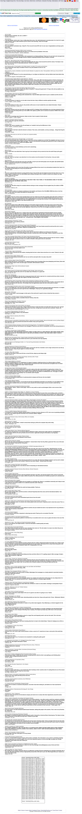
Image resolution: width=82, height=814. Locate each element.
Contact (60, 810)
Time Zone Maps (20, 0)
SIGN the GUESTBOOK (54, 25)
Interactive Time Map (46, 0)
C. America (43, 10)
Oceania (63, 10)
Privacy (38, 810)
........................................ (33, 800)
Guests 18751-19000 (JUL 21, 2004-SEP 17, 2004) (33, 775)
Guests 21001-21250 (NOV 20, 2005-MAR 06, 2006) (33, 763)
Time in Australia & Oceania (34, 16)
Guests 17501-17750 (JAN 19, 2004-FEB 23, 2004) (33, 781)
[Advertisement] (29, 5)
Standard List (74, 16)
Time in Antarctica (67, 16)
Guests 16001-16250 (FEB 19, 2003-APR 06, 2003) (33, 788)
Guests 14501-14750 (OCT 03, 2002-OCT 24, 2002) (33, 796)
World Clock (32, 0)
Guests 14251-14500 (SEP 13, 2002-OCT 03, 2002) (33, 797)
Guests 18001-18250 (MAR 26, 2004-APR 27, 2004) (33, 778)
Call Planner (38, 0)
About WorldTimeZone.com (46, 810)
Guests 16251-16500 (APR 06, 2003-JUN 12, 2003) (33, 787)
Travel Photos (55, 810)
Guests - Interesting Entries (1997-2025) (33, 757)
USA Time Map (3, 10)
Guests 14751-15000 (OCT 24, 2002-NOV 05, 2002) (33, 795)
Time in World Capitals (5, 16)
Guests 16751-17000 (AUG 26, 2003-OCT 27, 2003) (33, 785)
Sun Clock (27, 0)
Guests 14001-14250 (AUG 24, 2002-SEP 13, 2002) (33, 798)
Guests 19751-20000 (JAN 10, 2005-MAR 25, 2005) (33, 770)
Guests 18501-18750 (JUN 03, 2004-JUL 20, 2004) (33, 776)
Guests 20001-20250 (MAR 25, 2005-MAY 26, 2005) (33, 769)
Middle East (57, 10)
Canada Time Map (11, 10)
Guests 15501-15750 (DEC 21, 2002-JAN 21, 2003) (33, 791)
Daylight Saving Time (11, 0)
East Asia (48, 10)
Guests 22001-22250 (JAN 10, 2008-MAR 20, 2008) (33, 758)
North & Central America (15, 16)
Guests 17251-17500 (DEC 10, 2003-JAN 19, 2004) (33, 782)
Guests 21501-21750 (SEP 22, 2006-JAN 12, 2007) (33, 761)
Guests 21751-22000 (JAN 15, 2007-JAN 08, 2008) (33, 760)
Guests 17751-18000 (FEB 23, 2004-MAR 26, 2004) (33, 780)
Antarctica (68, 10)
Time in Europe (24, 16)
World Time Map (74, 10)
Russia (31, 10)
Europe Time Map (19, 10)
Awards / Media (28, 810)
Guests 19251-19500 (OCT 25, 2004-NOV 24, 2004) (33, 772)
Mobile (19, 810)
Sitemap (23, 810)
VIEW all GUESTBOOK (12, 25)
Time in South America (51, 16)
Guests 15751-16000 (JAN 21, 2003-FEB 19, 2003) (33, 790)
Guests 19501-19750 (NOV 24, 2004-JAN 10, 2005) (33, 771)
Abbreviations (55, 0)
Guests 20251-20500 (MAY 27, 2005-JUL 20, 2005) (33, 767)
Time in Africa (59, 16)
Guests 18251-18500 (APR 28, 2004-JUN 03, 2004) (33, 777)
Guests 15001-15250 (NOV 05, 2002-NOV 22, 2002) (33, 793)
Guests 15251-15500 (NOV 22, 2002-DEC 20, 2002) (33, 792)
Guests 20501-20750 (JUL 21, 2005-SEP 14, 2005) (33, 766)
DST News (61, 0)
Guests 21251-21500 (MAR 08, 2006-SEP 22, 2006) (33, 762)
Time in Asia (43, 16)
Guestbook (34, 810)
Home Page (2, 0)
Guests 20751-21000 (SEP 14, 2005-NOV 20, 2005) (33, 765)
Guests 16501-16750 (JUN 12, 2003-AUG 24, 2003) (33, 786)
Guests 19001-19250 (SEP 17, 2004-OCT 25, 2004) (33, 773)
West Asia (53, 10)
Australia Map (26, 10)
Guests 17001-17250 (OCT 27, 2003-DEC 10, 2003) (33, 783)
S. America (38, 10)
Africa (34, 10)
